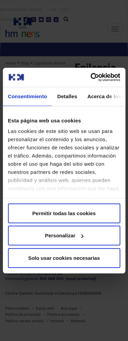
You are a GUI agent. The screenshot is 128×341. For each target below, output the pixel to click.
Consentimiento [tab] (27, 96)
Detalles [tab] (67, 96)
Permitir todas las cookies (64, 213)
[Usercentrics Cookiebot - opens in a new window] (91, 77)
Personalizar (64, 235)
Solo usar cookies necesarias (64, 258)
